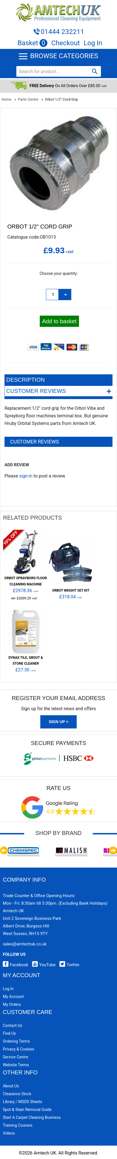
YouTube (42, 964)
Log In (93, 43)
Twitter (68, 964)
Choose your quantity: (58, 273)
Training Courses (17, 1125)
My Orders (12, 1004)
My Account (13, 996)
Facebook (15, 964)
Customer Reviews (58, 391)
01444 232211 (62, 32)
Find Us (9, 1033)
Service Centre (15, 1057)
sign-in (25, 476)
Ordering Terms (16, 1041)
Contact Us (12, 1025)
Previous (4, 850)
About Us (11, 1086)
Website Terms (16, 1065)
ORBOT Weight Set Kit (70, 590)
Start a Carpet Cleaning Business (32, 1117)
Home (6, 99)
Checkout (65, 43)
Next (113, 850)
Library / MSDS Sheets (22, 1101)
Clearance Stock (17, 1094)
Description (25, 380)
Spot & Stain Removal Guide (27, 1109)
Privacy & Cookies (18, 1049)
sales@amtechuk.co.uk (25, 944)
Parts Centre (28, 99)
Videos (9, 1133)
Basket (32, 43)
